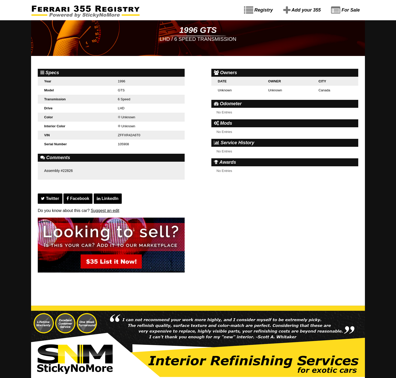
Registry (258, 10)
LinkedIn (107, 198)
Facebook (78, 198)
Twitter (50, 198)
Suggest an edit (105, 210)
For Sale (345, 10)
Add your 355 (302, 10)
